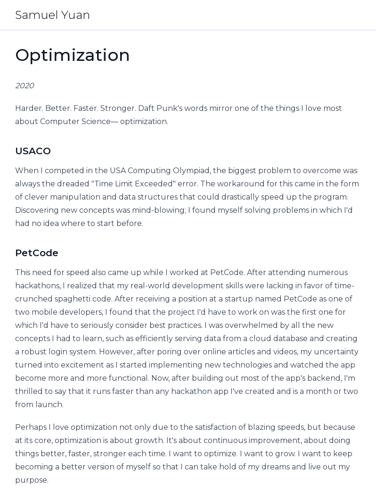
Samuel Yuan (52, 15)
